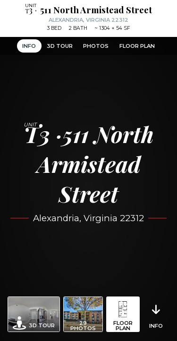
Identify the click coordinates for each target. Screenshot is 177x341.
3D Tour (60, 46)
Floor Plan (137, 46)
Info (29, 46)
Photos (96, 46)
